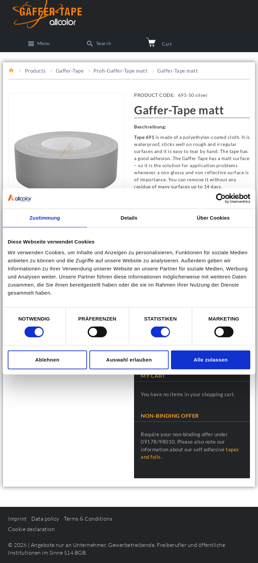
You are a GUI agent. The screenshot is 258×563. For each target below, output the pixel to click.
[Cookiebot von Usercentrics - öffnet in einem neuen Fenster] (220, 198)
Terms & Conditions (88, 518)
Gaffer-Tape (70, 71)
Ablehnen (47, 360)
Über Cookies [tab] (213, 218)
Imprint (17, 518)
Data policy (45, 518)
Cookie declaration (31, 529)
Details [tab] (129, 218)
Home (11, 70)
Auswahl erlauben (129, 360)
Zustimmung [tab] (45, 218)
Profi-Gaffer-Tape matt (120, 71)
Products (35, 71)
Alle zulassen (211, 360)
